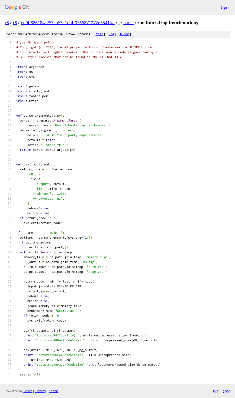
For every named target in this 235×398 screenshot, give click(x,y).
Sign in (225, 7)
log (112, 34)
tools (128, 22)
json (226, 391)
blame (124, 34)
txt (215, 391)
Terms (53, 391)
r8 (7, 22)
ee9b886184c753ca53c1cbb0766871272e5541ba (68, 22)
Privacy (40, 391)
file (99, 34)
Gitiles (27, 391)
